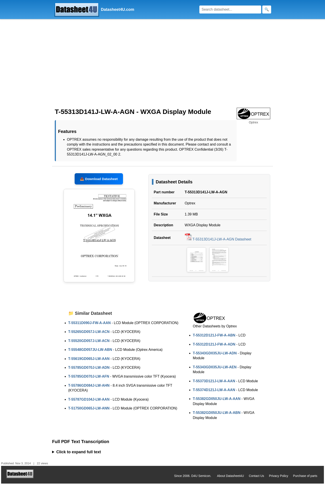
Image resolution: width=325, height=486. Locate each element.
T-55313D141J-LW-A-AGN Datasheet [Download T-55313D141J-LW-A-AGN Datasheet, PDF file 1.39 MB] (218, 242)
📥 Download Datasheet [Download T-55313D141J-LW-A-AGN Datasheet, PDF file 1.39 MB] (99, 181)
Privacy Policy (278, 478)
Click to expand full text (78, 454)
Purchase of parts (305, 478)
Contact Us (256, 478)
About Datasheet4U (230, 478)
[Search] (230, 9)
